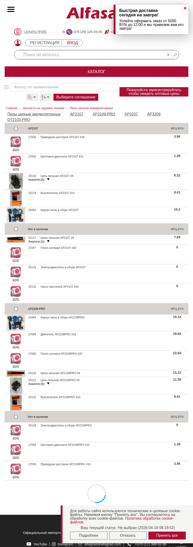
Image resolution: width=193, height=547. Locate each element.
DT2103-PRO (18, 120)
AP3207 (131, 114)
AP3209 (154, 114)
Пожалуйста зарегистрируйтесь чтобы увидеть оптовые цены (153, 92)
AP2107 (76, 114)
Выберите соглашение (75, 97)
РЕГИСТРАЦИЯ (44, 43)
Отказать (128, 535)
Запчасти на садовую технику (43, 108)
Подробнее (88, 535)
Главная (11, 108)
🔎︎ (175, 55)
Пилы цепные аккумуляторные (91, 108)
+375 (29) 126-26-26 (87, 31)
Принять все (167, 535)
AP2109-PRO (104, 114)
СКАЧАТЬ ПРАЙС (35, 32)
